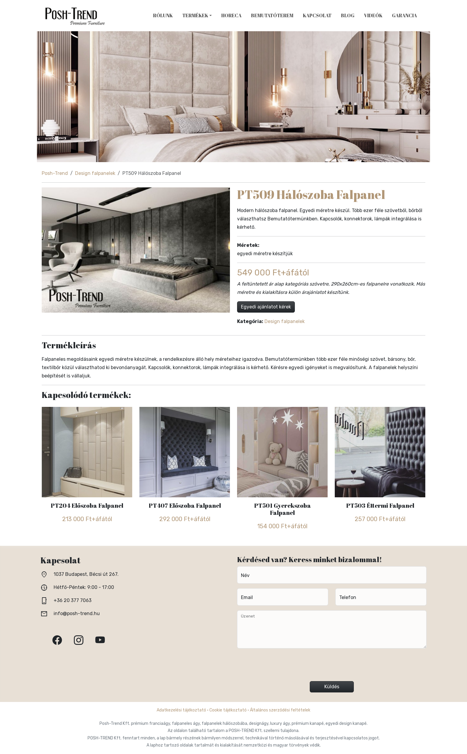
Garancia (404, 15)
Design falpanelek (95, 173)
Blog (347, 15)
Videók (373, 15)
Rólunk (163, 15)
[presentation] (332, 667)
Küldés (331, 686)
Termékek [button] (195, 15)
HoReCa (231, 15)
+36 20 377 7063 (72, 600)
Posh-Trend (55, 173)
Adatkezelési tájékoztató (181, 710)
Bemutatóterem (272, 15)
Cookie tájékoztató (228, 710)
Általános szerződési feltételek (280, 710)
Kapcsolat (317, 15)
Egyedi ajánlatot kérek (266, 307)
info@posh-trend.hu (77, 613)
